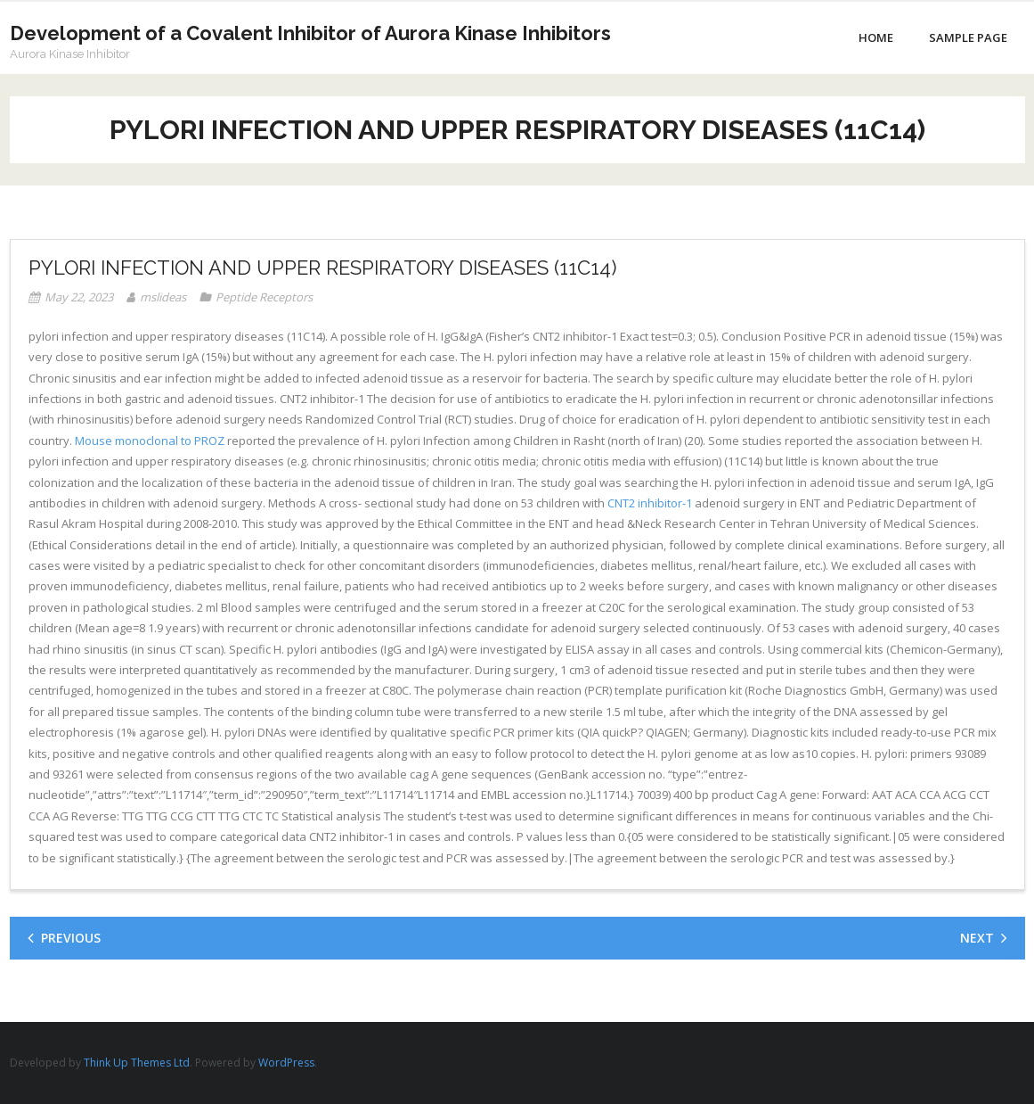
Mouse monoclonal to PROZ (149, 441)
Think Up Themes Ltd (137, 1062)
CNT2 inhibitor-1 (649, 503)
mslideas (163, 297)
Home (876, 37)
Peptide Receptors (264, 297)
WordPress (286, 1062)
